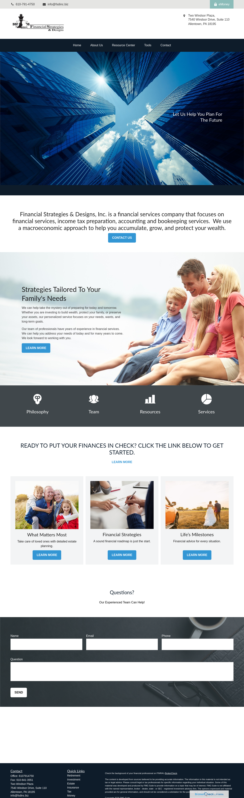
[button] (77, 45)
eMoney (222, 4)
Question (16, 659)
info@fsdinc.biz (55, 4)
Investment (73, 779)
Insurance (73, 787)
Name (14, 635)
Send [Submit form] (18, 692)
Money (71, 795)
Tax (69, 791)
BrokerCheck (171, 773)
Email (90, 635)
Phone (166, 635)
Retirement (73, 775)
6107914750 (26, 775)
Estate (71, 783)
